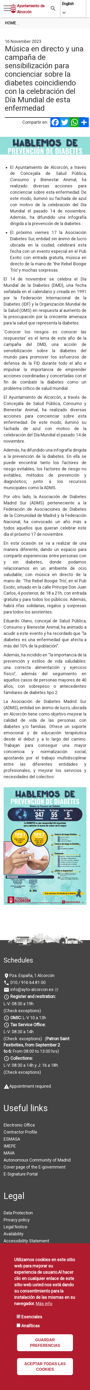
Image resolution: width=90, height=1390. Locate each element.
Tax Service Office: (28, 1024)
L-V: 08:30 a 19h (19, 1003)
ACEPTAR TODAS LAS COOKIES (45, 1366)
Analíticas (30, 1325)
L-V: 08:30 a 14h (19, 1031)
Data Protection (18, 1212)
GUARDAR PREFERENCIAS (45, 1343)
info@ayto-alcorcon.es (31, 989)
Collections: (21, 1058)
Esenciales (31, 1316)
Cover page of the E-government (35, 1167)
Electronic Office (19, 1125)
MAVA (9, 1153)
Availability (14, 1233)
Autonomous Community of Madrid (37, 1160)
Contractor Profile (20, 1132)
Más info (44, 1303)
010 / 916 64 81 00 (27, 982)
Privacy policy (17, 1219)
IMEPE (10, 1146)
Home (10, 23)
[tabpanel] (45, 145)
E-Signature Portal (21, 1174)
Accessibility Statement (26, 1240)
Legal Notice (15, 1226)
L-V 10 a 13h (27, 1017)
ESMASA (12, 1139)
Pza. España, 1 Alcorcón (31, 975)
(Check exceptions (22, 1010)
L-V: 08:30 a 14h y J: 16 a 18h (31, 1065)
